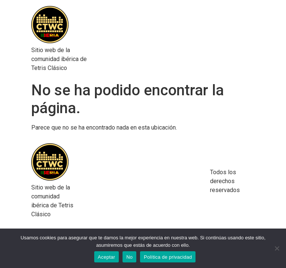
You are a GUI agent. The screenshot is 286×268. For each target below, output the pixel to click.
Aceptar (106, 257)
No (129, 257)
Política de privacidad (168, 257)
